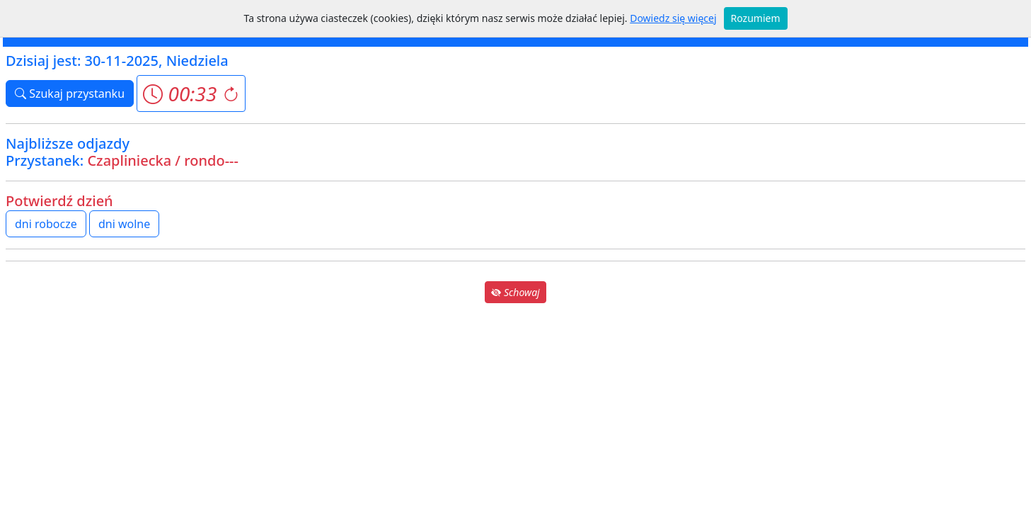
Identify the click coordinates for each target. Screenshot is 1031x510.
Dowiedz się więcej (673, 18)
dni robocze (46, 224)
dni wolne (124, 224)
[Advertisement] (515, 405)
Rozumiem (756, 18)
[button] (191, 93)
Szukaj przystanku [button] (70, 93)
